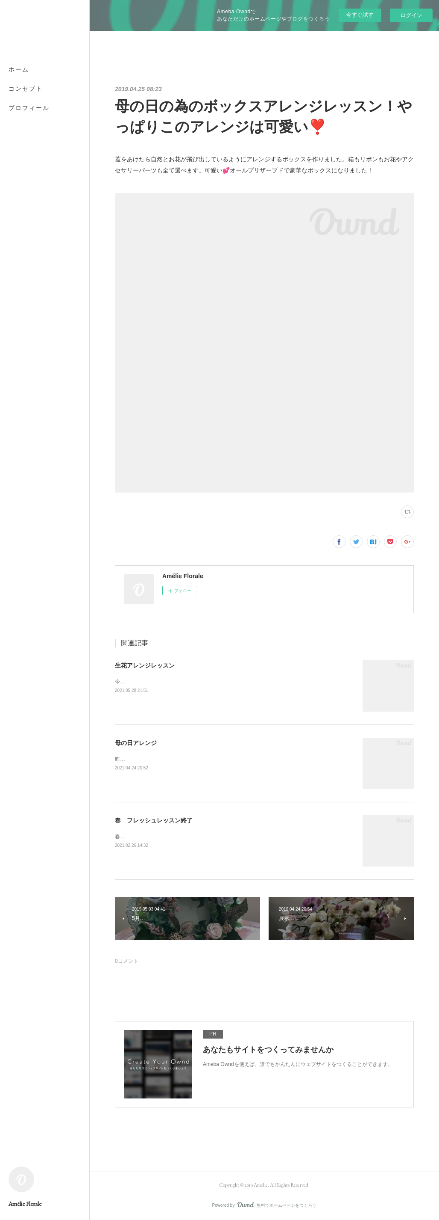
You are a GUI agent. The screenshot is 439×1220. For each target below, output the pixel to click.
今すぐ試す (360, 15)
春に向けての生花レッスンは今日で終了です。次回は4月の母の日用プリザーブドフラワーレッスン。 (231, 837)
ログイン (411, 15)
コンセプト (26, 88)
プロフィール (29, 108)
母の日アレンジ (136, 742)
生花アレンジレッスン (145, 665)
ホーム (19, 69)
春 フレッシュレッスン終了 (154, 820)
